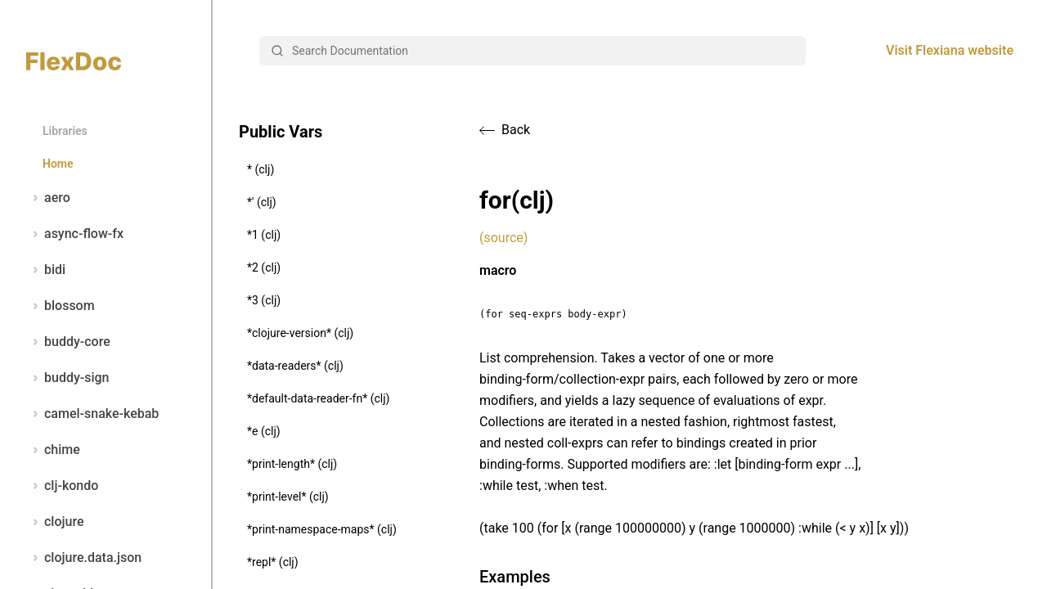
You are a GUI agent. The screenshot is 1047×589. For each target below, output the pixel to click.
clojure (55, 522)
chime (53, 450)
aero (48, 198)
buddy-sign (67, 378)
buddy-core (68, 342)
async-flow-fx (75, 234)
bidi (45, 270)
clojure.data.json (84, 558)
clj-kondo (62, 486)
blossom (60, 306)
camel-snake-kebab (92, 414)
